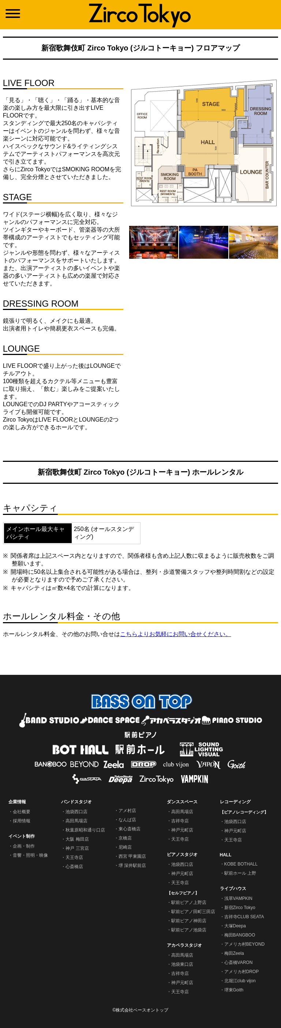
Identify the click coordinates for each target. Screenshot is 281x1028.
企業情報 (17, 801)
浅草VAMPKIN (238, 898)
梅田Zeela (234, 953)
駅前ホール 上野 (240, 873)
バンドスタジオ (76, 801)
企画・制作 (24, 846)
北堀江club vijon (240, 980)
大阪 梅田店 (77, 839)
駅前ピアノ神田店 (188, 920)
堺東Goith (234, 990)
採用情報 (21, 820)
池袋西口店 (76, 811)
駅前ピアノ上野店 (188, 902)
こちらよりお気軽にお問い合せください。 (175, 634)
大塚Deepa (235, 925)
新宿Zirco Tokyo (239, 907)
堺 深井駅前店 (132, 865)
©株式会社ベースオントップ (141, 1010)
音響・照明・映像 (30, 855)
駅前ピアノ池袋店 (188, 929)
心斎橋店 (74, 866)
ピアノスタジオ (182, 854)
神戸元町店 (182, 830)
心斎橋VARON (238, 962)
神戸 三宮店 (77, 848)
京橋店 (125, 838)
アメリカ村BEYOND (244, 944)
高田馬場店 (76, 820)
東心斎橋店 (129, 828)
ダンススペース (182, 801)
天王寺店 (74, 857)
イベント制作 (21, 836)
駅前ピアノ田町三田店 (193, 911)
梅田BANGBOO (239, 935)
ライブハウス (233, 888)
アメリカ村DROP (241, 971)
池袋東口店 (182, 964)
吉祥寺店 (180, 820)
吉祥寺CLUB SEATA (244, 916)
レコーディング (235, 801)
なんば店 (127, 819)
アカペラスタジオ (184, 945)
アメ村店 (127, 810)
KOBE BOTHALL (241, 864)
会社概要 (21, 811)
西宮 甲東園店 (132, 856)
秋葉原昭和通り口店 (85, 830)
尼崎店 (125, 847)
